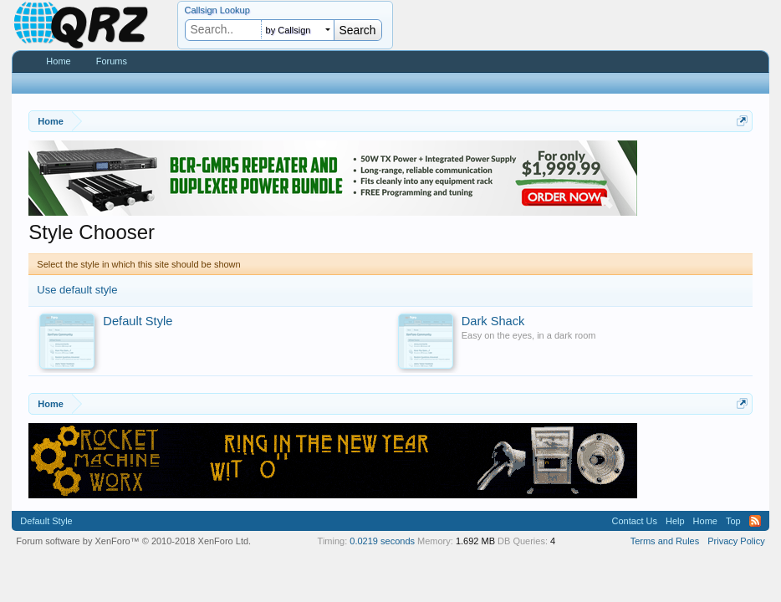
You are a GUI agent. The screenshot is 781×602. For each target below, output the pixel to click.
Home (58, 61)
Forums (111, 61)
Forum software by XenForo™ (133, 541)
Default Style (46, 521)
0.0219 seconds (382, 541)
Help (675, 521)
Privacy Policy (735, 541)
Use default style (77, 289)
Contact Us (634, 521)
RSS (755, 521)
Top (733, 521)
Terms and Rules (665, 541)
